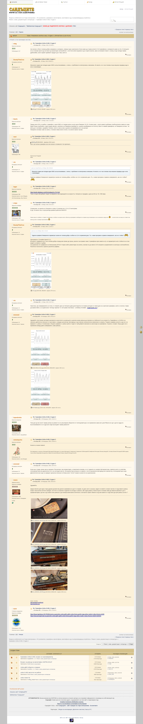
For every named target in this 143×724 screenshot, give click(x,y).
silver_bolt (111, 673)
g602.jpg (33, 108)
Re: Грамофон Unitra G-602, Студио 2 (44, 42)
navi (15, 136)
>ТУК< (74, 25)
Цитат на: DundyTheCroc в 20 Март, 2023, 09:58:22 (42, 167)
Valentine (111, 657)
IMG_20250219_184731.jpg (38, 543)
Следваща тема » (129, 28)
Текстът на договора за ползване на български (72, 703)
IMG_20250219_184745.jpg (38, 591)
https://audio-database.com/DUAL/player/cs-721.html (45, 191)
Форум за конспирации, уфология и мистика (71, 708)
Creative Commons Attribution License (71, 701)
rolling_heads (31, 678)
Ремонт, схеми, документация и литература (46, 657)
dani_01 (111, 668)
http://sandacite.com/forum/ (36, 601)
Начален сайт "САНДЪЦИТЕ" (18, 691)
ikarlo (15, 118)
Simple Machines (75, 716)
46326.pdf (33, 141)
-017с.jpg (33, 289)
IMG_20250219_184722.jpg (38, 519)
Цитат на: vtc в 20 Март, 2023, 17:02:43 (39, 230)
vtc (14, 161)
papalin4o (30, 657)
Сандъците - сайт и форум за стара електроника (74, 704)
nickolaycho (17, 439)
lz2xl (15, 608)
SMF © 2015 (68, 716)
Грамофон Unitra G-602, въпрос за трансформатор (37, 656)
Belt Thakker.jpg (35, 406)
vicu (29, 673)
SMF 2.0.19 (62, 716)
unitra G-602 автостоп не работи (31, 671)
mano (15, 479)
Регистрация (129, 9)
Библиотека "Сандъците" (17, 694)
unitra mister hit (25, 677)
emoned (16, 314)
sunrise (30, 668)
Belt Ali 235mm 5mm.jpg (37, 367)
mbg (15, 43)
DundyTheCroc (18, 58)
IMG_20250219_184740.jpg (38, 567)
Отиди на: (98, 643)
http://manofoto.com (35, 602)
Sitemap (81, 716)
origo (15, 202)
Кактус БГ (88, 708)
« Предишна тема (119, 28)
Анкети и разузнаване (36, 663)
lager (15, 186)
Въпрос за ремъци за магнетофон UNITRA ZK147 (36, 661)
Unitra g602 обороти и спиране (30, 666)
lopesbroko (17, 416)
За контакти (93, 704)
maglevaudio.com (92, 306)
